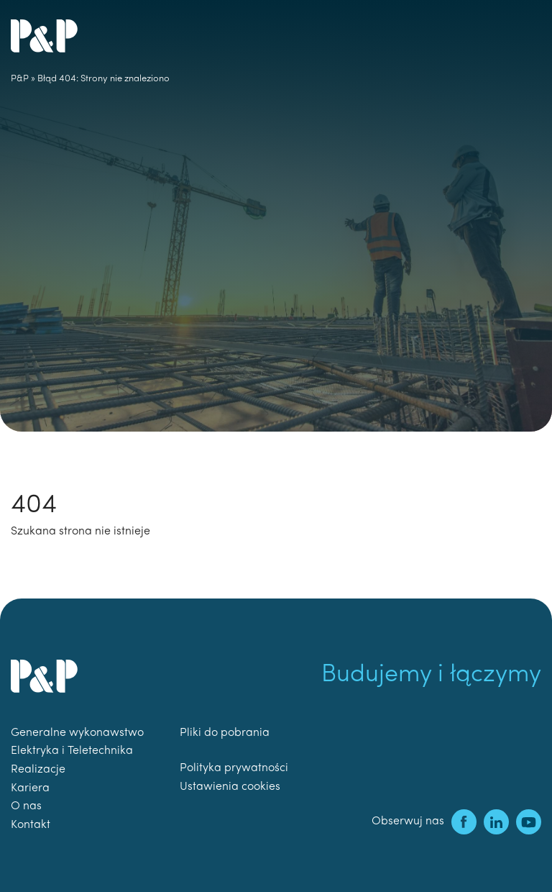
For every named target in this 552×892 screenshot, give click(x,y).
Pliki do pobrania (225, 733)
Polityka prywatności (234, 768)
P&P (20, 78)
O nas (26, 806)
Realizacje (38, 769)
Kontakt (30, 825)
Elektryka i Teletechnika (72, 751)
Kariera (30, 788)
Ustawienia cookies (230, 787)
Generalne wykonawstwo (77, 733)
